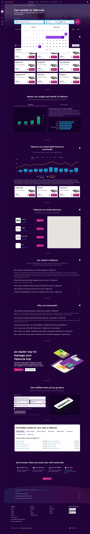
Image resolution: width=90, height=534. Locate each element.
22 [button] (33, 43)
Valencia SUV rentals (52, 446)
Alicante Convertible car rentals (54, 442)
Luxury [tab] (54, 157)
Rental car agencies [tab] (41, 431)
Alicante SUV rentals (20, 442)
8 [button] (33, 37)
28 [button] (30, 46)
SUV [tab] (46, 157)
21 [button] (30, 43)
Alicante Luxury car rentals (53, 441)
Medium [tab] (37, 157)
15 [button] (33, 40)
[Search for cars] (2, 11)
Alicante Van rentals (20, 441)
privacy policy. (37, 414)
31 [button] (39, 46)
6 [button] (27, 37)
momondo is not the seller (48, 493)
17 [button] (39, 40)
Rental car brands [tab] (30, 431)
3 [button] (39, 34)
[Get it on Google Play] (72, 509)
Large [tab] (42, 157)
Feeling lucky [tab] (31, 434)
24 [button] (39, 43)
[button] (2, 2)
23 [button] (36, 43)
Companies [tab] (30, 104)
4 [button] (53, 37)
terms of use (30, 414)
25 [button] (42, 43)
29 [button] (33, 46)
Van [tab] (50, 157)
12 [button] (24, 40)
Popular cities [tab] (51, 431)
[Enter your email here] (31, 405)
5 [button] (56, 37)
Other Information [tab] (64, 104)
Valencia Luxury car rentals (21, 446)
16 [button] (36, 40)
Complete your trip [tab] (21, 434)
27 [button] (27, 46)
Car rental (16, 5)
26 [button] (24, 46)
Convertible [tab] (60, 157)
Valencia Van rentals (52, 444)
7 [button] (30, 37)
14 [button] (30, 40)
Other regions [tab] (70, 431)
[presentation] (38, 438)
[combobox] (18, 18)
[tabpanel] (47, 121)
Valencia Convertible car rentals (22, 448)
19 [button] (24, 43)
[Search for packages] (2, 14)
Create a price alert (69, 471)
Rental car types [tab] (20, 431)
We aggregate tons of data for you (48, 496)
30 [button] (36, 46)
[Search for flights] (2, 6)
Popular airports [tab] (60, 431)
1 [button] (33, 34)
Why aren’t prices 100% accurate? (48, 498)
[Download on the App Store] (72, 512)
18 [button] (42, 40)
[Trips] (2, 18)
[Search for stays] (2, 8)
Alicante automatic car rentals (22, 444)
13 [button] (27, 40)
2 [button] (36, 34)
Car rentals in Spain (22, 5)
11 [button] (42, 37)
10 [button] (39, 37)
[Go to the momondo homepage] (9, 2)
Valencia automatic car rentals (54, 448)
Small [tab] (32, 157)
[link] (32, 57)
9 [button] (36, 37)
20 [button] (27, 43)
